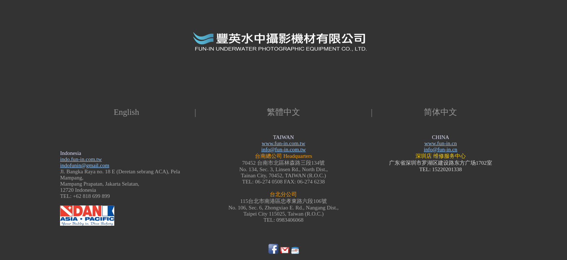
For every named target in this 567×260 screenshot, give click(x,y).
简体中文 (440, 112)
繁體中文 (283, 112)
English (126, 112)
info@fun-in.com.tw (283, 149)
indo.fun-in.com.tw (81, 159)
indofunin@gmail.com (84, 165)
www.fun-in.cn (440, 143)
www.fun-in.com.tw (283, 143)
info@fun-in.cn (440, 149)
